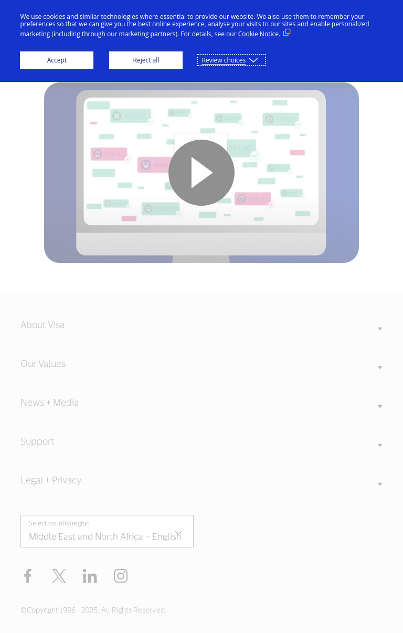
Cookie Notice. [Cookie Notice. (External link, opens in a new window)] (259, 33)
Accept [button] (57, 60)
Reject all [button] (146, 60)
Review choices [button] (224, 60)
